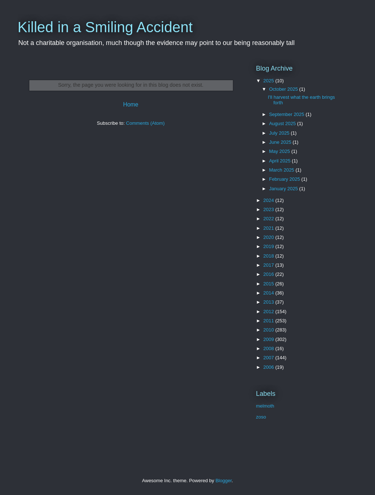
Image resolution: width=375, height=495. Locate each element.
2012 (269, 311)
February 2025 (285, 179)
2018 (269, 256)
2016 (269, 274)
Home (130, 104)
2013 (269, 302)
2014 (269, 293)
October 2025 (284, 89)
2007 (269, 357)
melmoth (265, 406)
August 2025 (283, 123)
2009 (269, 339)
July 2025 (280, 133)
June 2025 (281, 142)
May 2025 (280, 151)
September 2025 (287, 114)
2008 (269, 348)
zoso (261, 417)
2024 (269, 200)
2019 (269, 246)
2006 (269, 367)
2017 (269, 265)
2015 (269, 283)
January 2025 (284, 188)
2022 (269, 218)
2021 (269, 228)
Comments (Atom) (145, 123)
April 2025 (280, 161)
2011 (269, 320)
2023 (269, 209)
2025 (269, 80)
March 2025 (282, 170)
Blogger (223, 480)
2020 (269, 237)
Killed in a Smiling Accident (105, 27)
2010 (269, 330)
